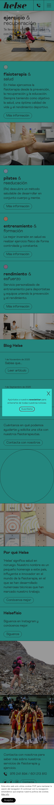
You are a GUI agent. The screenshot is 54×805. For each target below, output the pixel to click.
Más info (5, 796)
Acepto (8, 801)
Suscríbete (27, 409)
